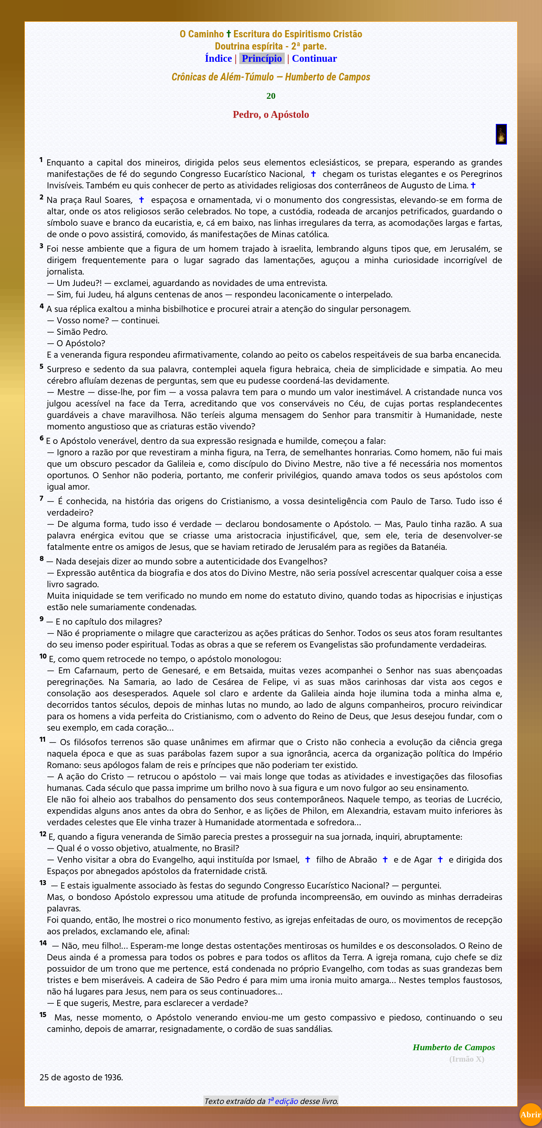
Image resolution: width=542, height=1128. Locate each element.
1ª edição (282, 1101)
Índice (218, 58)
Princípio (261, 58)
